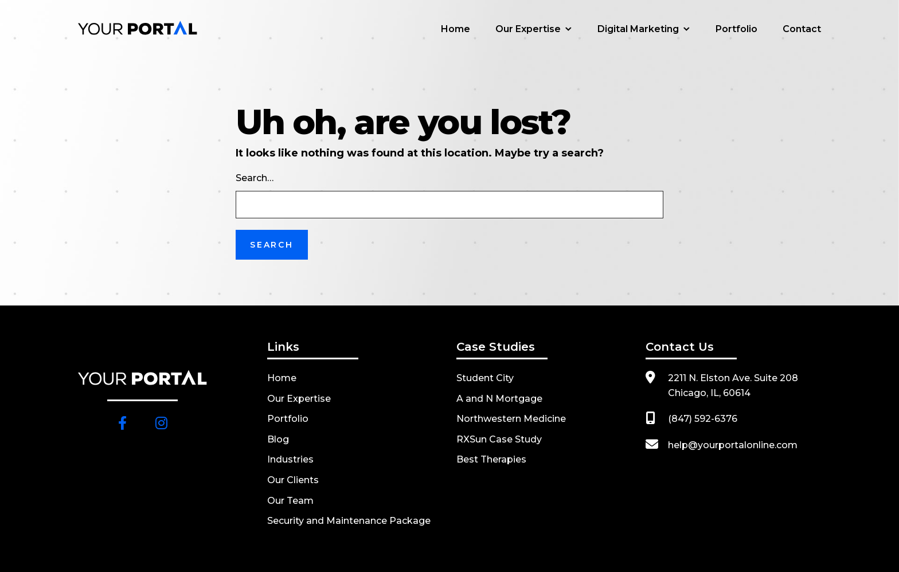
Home (455, 28)
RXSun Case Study (499, 439)
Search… (254, 178)
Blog (278, 439)
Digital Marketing (638, 28)
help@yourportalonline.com (733, 445)
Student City (485, 378)
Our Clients (293, 480)
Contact (802, 28)
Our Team (290, 500)
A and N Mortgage (499, 398)
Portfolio (736, 28)
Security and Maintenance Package (349, 520)
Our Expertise (528, 28)
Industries (290, 459)
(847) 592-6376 (702, 418)
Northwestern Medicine (511, 418)
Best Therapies (491, 459)
